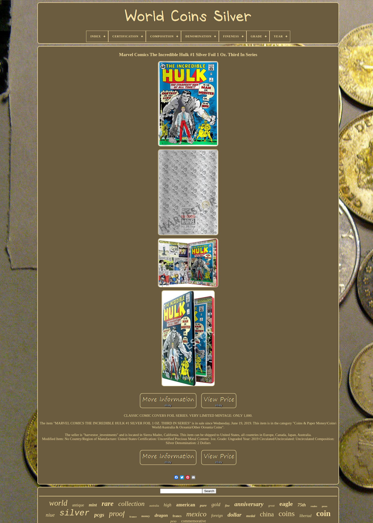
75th (302, 504)
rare (107, 503)
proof (117, 513)
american (185, 504)
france (133, 516)
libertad (305, 516)
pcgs (99, 515)
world (58, 503)
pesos (324, 506)
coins (287, 513)
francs (177, 516)
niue (50, 515)
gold (215, 504)
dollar (234, 515)
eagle (286, 503)
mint (93, 505)
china (267, 514)
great (271, 505)
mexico (196, 514)
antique (78, 505)
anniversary (248, 504)
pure (203, 505)
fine (227, 505)
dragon (161, 515)
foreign (217, 515)
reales (314, 506)
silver (74, 513)
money (145, 516)
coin (323, 513)
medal (250, 516)
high (167, 505)
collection (131, 503)
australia (154, 505)
